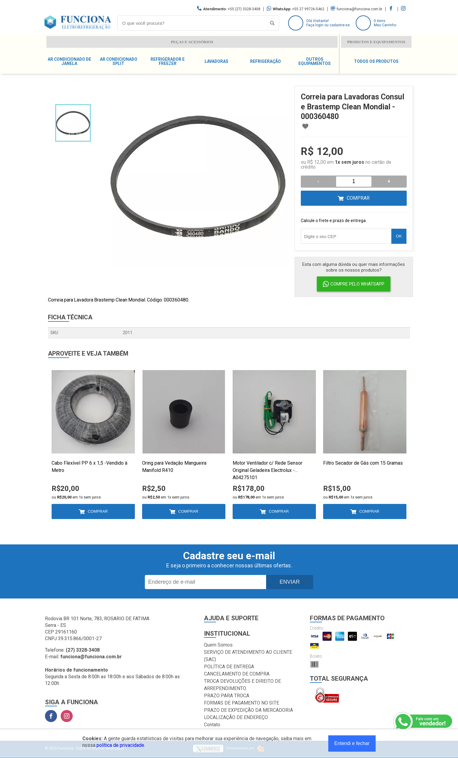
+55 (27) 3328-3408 (244, 9)
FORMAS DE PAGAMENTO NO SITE (241, 703)
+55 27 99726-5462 (308, 9)
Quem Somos (218, 645)
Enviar (289, 582)
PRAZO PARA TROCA (226, 695)
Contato (212, 724)
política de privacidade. (121, 745)
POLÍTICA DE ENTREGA (229, 666)
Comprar (358, 198)
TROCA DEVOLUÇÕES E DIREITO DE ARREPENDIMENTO (242, 684)
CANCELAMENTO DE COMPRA (236, 674)
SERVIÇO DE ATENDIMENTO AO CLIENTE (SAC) (248, 655)
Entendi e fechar (352, 743)
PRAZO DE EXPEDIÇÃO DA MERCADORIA (248, 710)
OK (399, 236)
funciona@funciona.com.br (359, 9)
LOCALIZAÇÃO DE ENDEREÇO (236, 717)
